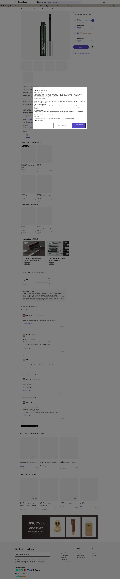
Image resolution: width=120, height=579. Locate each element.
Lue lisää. (36, 116)
